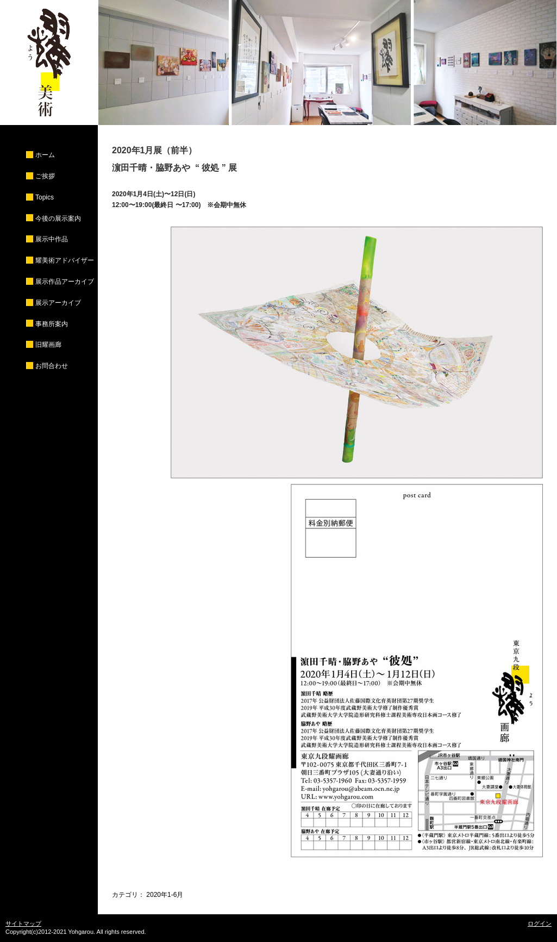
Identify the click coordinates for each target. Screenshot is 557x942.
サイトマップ (23, 923)
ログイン (540, 923)
